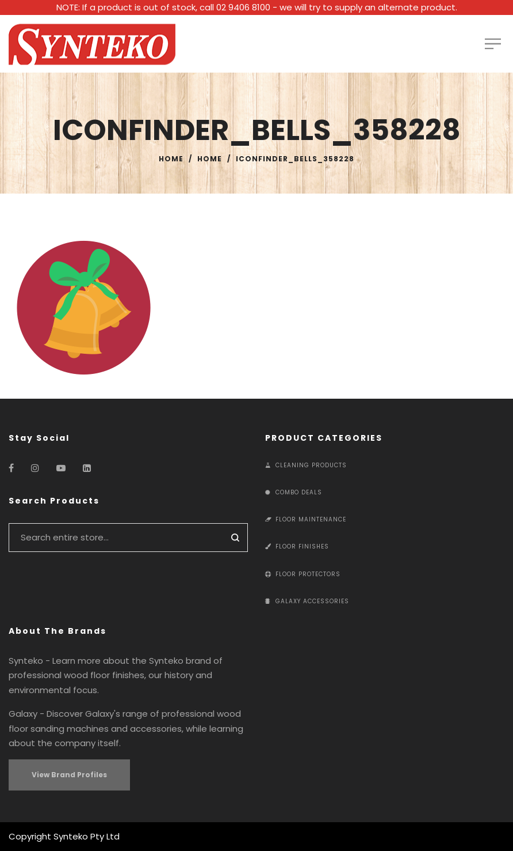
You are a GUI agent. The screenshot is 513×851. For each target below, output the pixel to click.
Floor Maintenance (305, 519)
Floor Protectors (302, 574)
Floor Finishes (297, 546)
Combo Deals (293, 492)
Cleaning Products (306, 465)
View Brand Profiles (69, 775)
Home (171, 159)
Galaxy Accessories (307, 601)
